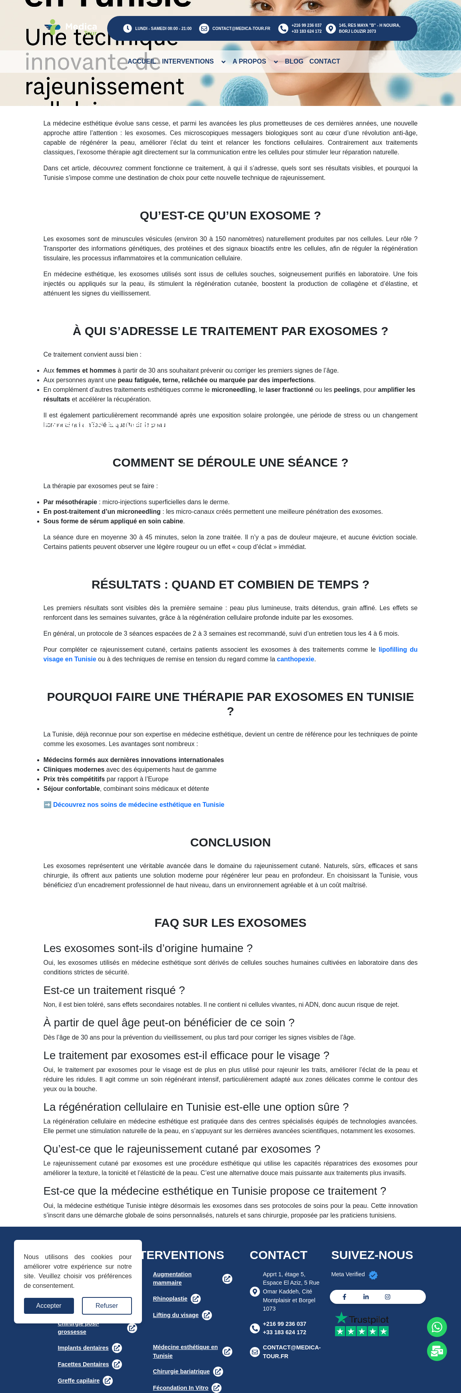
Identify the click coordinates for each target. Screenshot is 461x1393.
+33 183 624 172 (306, 31)
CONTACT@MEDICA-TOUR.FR (241, 28)
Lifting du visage (176, 1315)
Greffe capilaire (79, 1380)
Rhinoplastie (170, 1298)
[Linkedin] (366, 1297)
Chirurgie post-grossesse (78, 1327)
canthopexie (295, 659)
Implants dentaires (83, 1348)
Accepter (49, 1305)
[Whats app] (437, 1327)
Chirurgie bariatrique (181, 1371)
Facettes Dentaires (83, 1364)
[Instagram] (388, 1297)
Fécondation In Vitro (181, 1388)
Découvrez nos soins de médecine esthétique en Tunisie (138, 804)
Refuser (107, 1305)
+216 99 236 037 (306, 25)
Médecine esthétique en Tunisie (185, 1351)
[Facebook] (344, 1297)
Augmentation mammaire (172, 1278)
